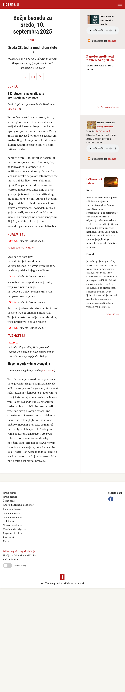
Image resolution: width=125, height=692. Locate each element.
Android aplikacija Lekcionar (18, 504)
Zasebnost (8, 537)
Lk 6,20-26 (48, 370)
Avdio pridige (10, 496)
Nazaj (25, 76)
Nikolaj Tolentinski (105, 126)
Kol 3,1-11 (14, 109)
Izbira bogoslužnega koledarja (19, 551)
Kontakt (7, 541)
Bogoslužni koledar (13, 533)
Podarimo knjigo (12, 509)
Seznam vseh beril (12, 517)
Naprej (40, 76)
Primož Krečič (112, 313)
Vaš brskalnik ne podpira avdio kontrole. (102, 148)
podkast (112, 40)
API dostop (9, 521)
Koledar (33, 76)
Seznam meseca (11, 513)
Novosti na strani (12, 525)
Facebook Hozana (111, 499)
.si (11, 4)
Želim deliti (9, 500)
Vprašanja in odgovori (15, 529)
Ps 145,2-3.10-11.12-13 (20, 248)
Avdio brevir (9, 492)
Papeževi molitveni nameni (108, 107)
